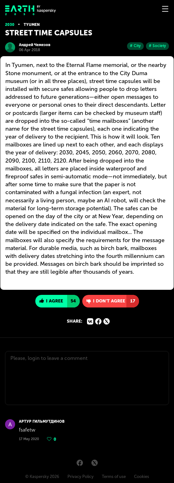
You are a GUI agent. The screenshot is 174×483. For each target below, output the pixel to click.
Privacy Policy (80, 476)
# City (135, 46)
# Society (157, 46)
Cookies (141, 476)
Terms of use (114, 476)
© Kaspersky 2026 (42, 476)
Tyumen (32, 24)
